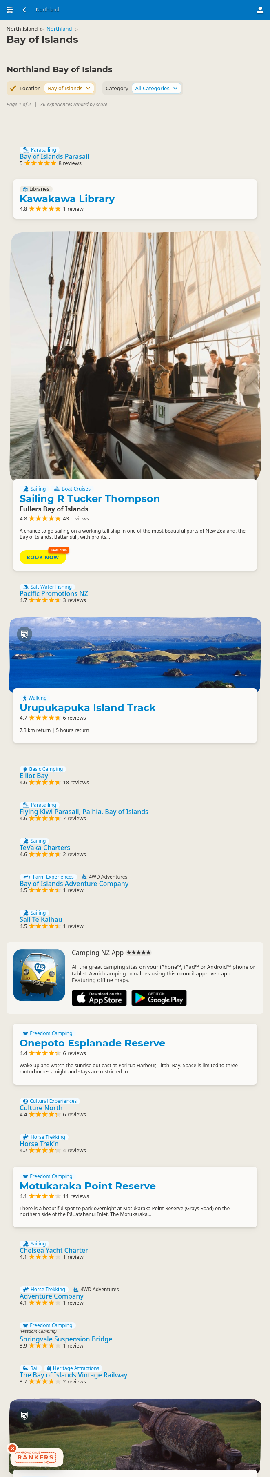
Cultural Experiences (56, 925)
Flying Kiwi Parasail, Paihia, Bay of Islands (90, 615)
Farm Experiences (54, 688)
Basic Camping (49, 570)
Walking (185, 454)
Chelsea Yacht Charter (60, 1084)
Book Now (193, 350)
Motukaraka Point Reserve (94, 1016)
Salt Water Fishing (53, 387)
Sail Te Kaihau (47, 733)
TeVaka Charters (51, 655)
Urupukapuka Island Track (205, 469)
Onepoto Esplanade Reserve (99, 864)
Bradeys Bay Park (71, 1398)
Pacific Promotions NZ (60, 393)
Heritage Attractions (79, 1215)
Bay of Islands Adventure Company (80, 694)
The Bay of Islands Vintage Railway (80, 1221)
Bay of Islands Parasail (61, 156)
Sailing (184, 248)
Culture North (47, 931)
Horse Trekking (50, 964)
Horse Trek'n (45, 970)
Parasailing (46, 150)
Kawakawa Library (73, 202)
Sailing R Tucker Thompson (197, 267)
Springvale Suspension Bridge (72, 1182)
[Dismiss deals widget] (12, 1448)
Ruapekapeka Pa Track (205, 1294)
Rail (37, 1215)
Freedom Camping (54, 854)
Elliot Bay (40, 576)
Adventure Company (58, 1136)
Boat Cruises (222, 248)
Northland (66, 35)
